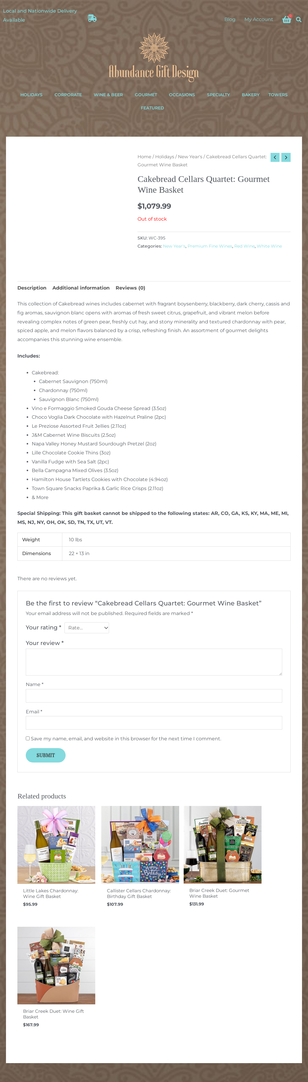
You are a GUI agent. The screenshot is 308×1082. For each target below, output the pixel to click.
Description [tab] (31, 288)
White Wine (269, 246)
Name (34, 685)
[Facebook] (238, 1044)
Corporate (68, 94)
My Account (258, 19)
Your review (45, 643)
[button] (299, 19)
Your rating (43, 627)
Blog (229, 19)
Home (144, 156)
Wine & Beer (108, 94)
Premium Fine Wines (210, 246)
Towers (278, 94)
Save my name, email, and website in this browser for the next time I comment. (126, 739)
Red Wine (244, 246)
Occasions (182, 94)
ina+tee (203, 1079)
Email (34, 712)
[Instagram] (248, 1044)
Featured (152, 108)
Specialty (218, 94)
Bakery (250, 94)
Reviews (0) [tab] (130, 288)
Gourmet (146, 94)
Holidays (31, 94)
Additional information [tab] (81, 288)
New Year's (190, 156)
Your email (154, 997)
